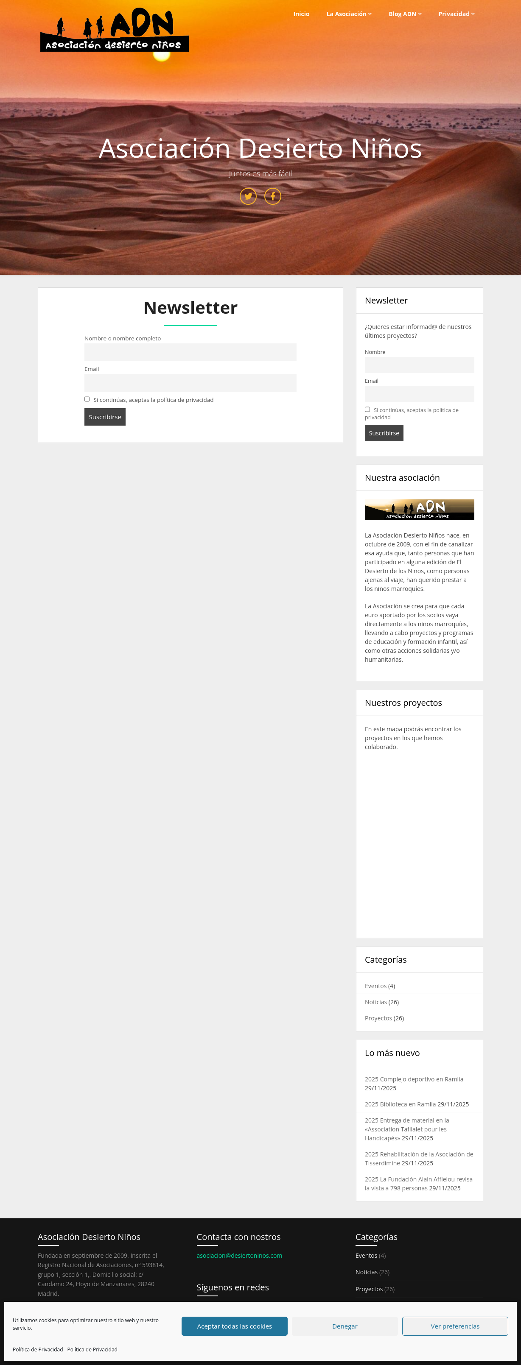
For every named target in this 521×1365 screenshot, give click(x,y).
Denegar (345, 1326)
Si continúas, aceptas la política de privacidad (148, 400)
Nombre (375, 352)
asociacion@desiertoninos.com (240, 1255)
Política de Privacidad (38, 1349)
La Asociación (347, 14)
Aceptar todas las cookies (234, 1326)
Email (91, 369)
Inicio (301, 14)
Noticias (376, 1002)
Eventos (376, 986)
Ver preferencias (455, 1326)
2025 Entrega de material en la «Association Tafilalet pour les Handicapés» (407, 1129)
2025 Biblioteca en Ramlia (400, 1104)
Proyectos (378, 1018)
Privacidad (454, 14)
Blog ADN (402, 14)
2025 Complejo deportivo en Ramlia (414, 1079)
